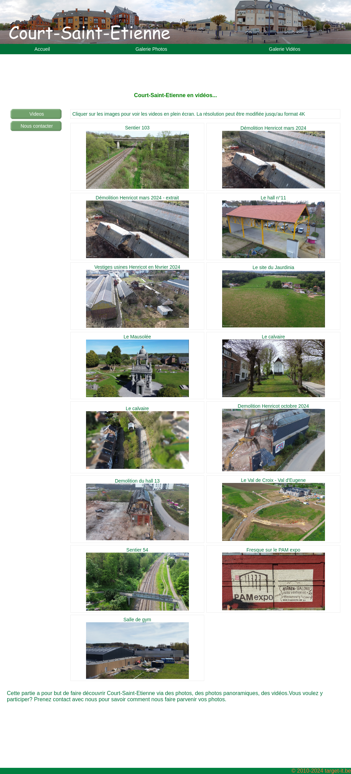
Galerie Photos (151, 49)
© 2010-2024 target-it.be (321, 771)
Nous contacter (37, 126)
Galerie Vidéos (285, 49)
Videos (36, 114)
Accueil (42, 49)
